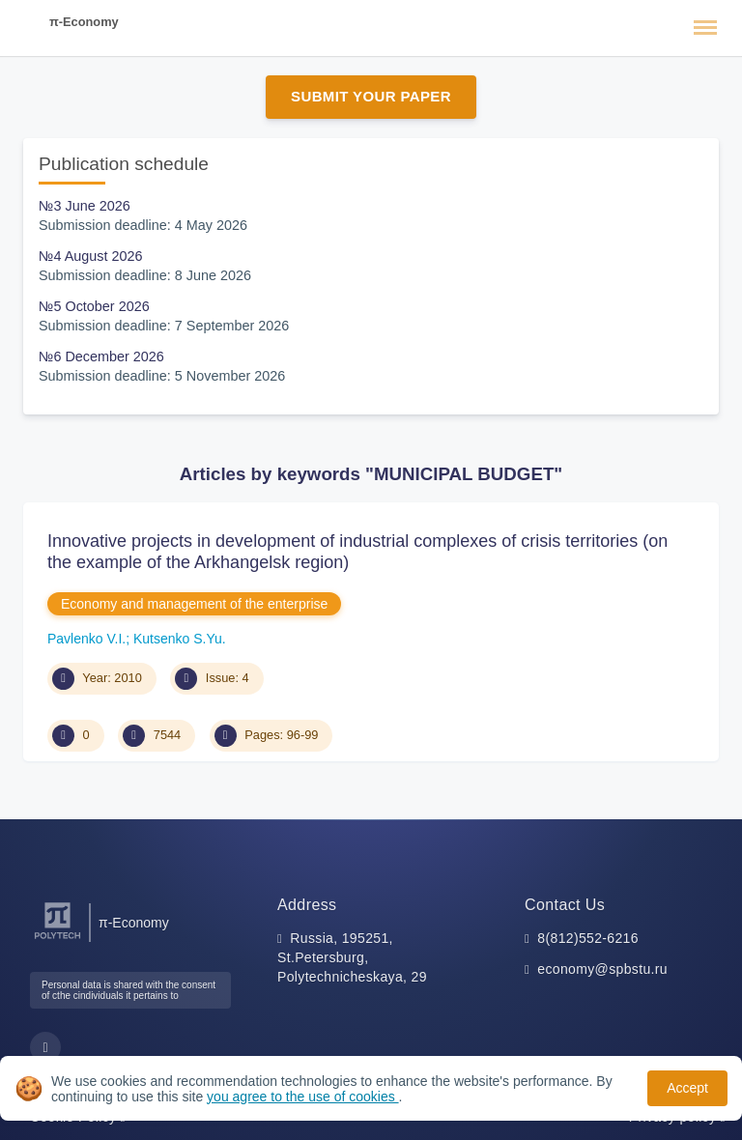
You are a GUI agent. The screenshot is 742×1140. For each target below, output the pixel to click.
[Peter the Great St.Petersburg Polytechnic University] (57, 939)
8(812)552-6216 (588, 938)
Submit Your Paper (371, 96)
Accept (687, 1088)
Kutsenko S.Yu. (179, 638)
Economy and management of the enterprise (194, 604)
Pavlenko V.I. (86, 638)
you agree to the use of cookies (302, 1096)
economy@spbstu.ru (602, 969)
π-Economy (84, 21)
